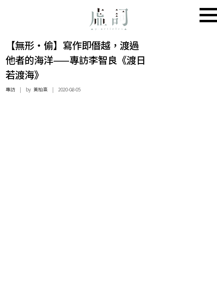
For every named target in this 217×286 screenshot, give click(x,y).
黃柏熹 (40, 89)
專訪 (10, 89)
